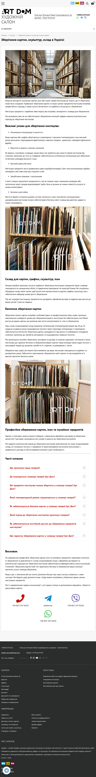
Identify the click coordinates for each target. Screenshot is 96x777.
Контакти (35, 728)
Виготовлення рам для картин (53, 686)
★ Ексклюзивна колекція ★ (10, 676)
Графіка (3, 683)
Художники (5, 715)
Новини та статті (7, 718)
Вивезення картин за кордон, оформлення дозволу (60, 676)
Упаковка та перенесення (9, 702)
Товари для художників (9, 699)
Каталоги (4, 693)
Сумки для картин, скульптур (11, 728)
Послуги (12, 35)
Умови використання (39, 721)
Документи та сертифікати (10, 696)
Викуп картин (36, 715)
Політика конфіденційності (41, 718)
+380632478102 (83, 15)
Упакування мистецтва (51, 679)
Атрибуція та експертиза (9, 724)
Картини (4, 679)
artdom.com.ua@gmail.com (10, 653)
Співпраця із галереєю (9, 731)
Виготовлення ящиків (50, 683)
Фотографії (5, 689)
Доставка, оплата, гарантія (10, 721)
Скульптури (5, 686)
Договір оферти (37, 724)
